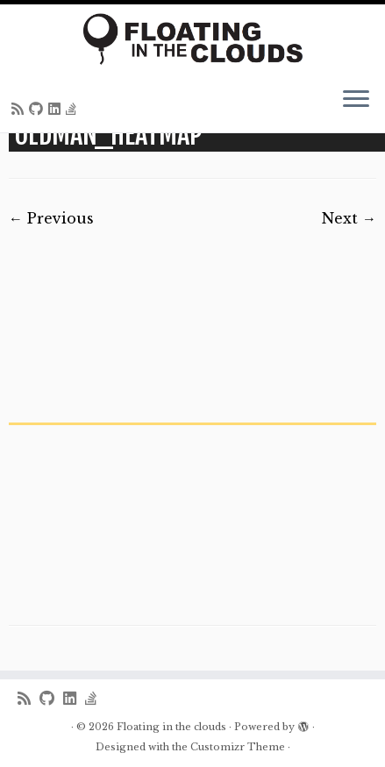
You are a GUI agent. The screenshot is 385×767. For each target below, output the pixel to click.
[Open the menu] (356, 101)
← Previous (51, 218)
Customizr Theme (237, 747)
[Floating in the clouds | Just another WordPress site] (192, 39)
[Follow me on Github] (38, 108)
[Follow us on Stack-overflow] (74, 108)
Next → (349, 218)
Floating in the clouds (171, 727)
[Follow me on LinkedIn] (57, 108)
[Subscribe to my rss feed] (20, 108)
